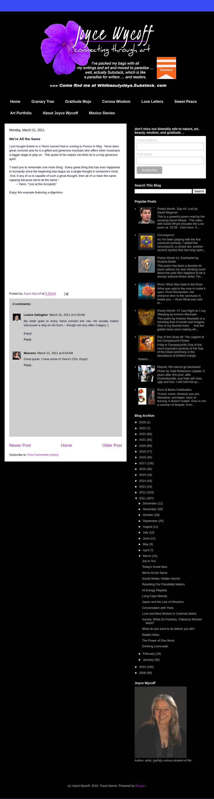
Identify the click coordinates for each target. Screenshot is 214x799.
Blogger (140, 785)
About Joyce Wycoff (60, 113)
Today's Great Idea (154, 566)
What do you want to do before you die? (168, 628)
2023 (143, 428)
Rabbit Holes (150, 634)
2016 (143, 469)
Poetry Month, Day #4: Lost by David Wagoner (177, 210)
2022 (143, 434)
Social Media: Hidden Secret (161, 578)
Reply (27, 339)
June (146, 538)
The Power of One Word (158, 640)
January (148, 659)
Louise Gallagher (36, 315)
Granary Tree (42, 102)
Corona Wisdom (116, 102)
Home (15, 102)
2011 (143, 498)
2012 (143, 492)
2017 (143, 463)
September (150, 521)
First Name (144, 154)
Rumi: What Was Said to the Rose (179, 284)
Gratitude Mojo (78, 102)
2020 (143, 445)
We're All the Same (154, 572)
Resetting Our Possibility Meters (163, 584)
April (146, 550)
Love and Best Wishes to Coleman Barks (169, 613)
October (148, 515)
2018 (143, 457)
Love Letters (152, 102)
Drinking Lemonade (155, 646)
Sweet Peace (185, 102)
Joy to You (149, 561)
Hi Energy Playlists (154, 590)
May (146, 544)
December (150, 503)
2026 (143, 422)
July (146, 532)
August (148, 526)
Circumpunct (165, 235)
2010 (143, 667)
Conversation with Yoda (157, 608)
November (150, 509)
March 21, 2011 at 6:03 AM (55, 353)
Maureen (30, 353)
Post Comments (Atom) (43, 454)
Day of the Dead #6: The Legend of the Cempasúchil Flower (180, 338)
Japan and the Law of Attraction (163, 602)
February (149, 653)
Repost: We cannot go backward (178, 367)
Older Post (112, 445)
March (147, 556)
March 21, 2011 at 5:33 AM (67, 315)
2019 (143, 451)
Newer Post (20, 445)
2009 (143, 673)
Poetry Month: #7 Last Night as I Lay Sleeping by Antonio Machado (181, 312)
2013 (143, 486)
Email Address (147, 140)
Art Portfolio (21, 113)
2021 (143, 439)
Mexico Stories (102, 113)
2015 (143, 474)
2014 (143, 480)
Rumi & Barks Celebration (174, 389)
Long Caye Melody (154, 596)
